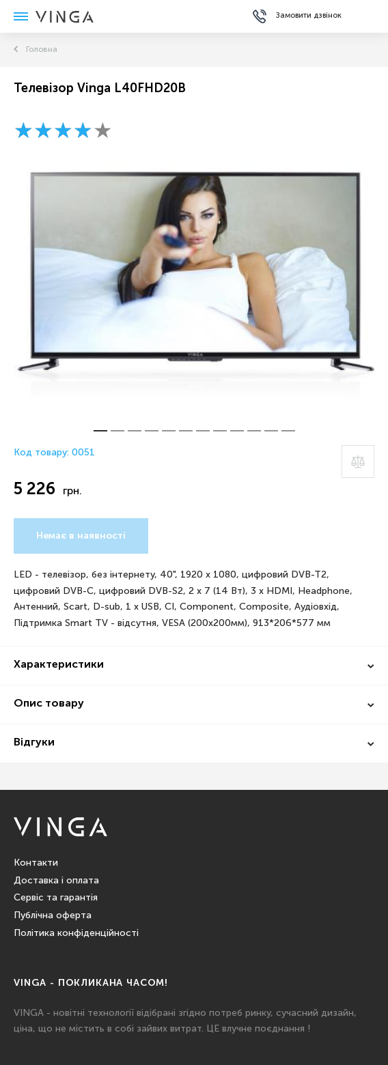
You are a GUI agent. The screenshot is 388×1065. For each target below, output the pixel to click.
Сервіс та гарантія (56, 898)
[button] (100, 430)
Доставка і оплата (56, 880)
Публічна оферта (53, 915)
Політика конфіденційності (76, 933)
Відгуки (34, 742)
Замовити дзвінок (309, 16)
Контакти (36, 863)
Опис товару (49, 703)
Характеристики (59, 664)
